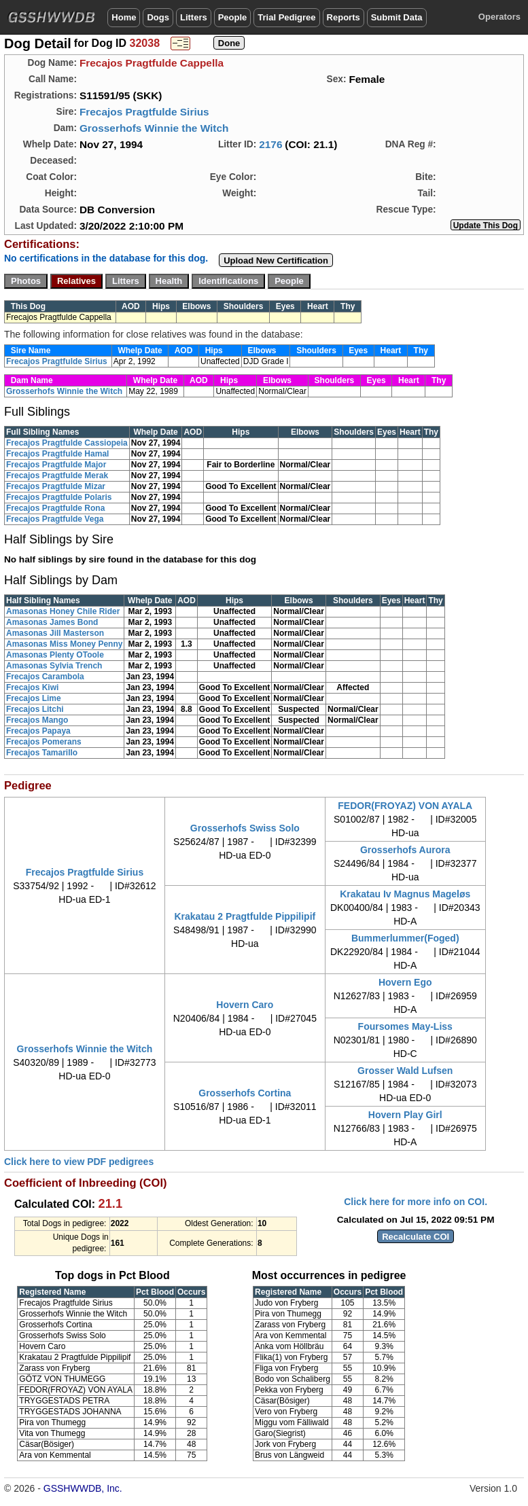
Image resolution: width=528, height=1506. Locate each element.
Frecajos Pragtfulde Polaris (58, 497)
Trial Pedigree (286, 17)
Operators (499, 17)
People (232, 17)
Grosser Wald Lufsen (405, 1070)
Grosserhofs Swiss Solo (245, 828)
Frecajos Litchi (35, 709)
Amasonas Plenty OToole (55, 655)
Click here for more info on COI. (415, 1201)
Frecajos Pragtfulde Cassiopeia (67, 443)
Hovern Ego (405, 982)
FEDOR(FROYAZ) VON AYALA (405, 805)
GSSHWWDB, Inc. (82, 1488)
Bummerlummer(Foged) (405, 938)
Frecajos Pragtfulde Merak (57, 475)
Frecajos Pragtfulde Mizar (55, 486)
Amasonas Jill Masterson (55, 633)
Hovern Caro (244, 1004)
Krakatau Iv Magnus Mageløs (405, 894)
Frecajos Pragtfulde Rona (55, 508)
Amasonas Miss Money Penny (64, 644)
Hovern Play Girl (405, 1114)
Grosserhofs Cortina (244, 1093)
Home (123, 17)
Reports (343, 17)
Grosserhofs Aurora (405, 849)
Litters (193, 17)
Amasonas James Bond (52, 622)
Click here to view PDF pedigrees (79, 1161)
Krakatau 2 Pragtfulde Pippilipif (244, 916)
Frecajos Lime (33, 698)
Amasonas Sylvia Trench (54, 665)
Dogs (158, 17)
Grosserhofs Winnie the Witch (154, 128)
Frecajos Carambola (45, 676)
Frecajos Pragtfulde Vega (54, 519)
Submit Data (397, 17)
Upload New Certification (276, 260)
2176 (270, 144)
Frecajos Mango (37, 720)
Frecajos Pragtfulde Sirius (144, 112)
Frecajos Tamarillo (41, 752)
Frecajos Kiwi (32, 687)
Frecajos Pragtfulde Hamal (57, 454)
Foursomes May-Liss (405, 1026)
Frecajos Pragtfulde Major (56, 464)
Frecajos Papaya (38, 731)
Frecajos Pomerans (44, 742)
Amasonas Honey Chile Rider (63, 611)
